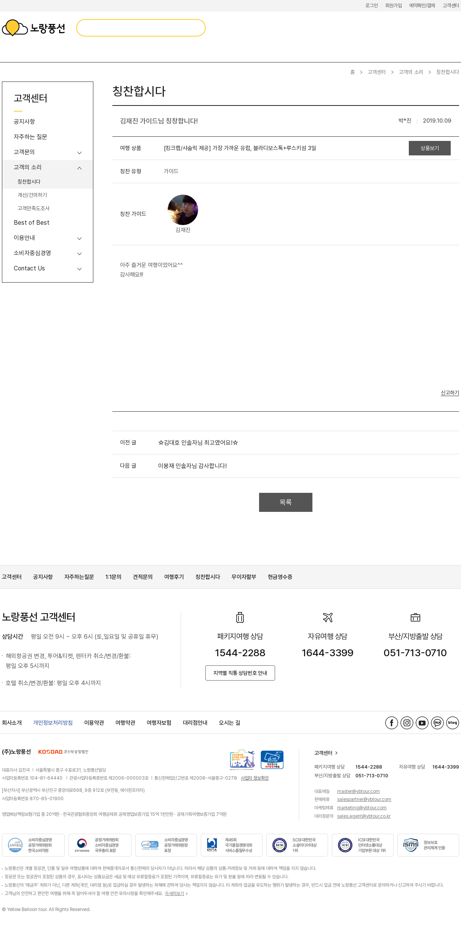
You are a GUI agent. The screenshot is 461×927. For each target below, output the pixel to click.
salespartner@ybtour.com (364, 799)
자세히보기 (174, 893)
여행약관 (125, 722)
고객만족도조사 (34, 208)
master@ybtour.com (358, 791)
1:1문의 (114, 577)
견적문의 (143, 577)
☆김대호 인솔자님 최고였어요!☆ (198, 442)
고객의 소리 (411, 72)
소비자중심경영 (32, 253)
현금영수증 (280, 577)
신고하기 (450, 393)
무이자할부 (244, 577)
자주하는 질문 (30, 137)
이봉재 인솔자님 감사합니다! (192, 466)
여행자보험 (159, 722)
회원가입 (393, 5)
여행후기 (174, 577)
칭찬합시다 (29, 182)
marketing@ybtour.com (362, 807)
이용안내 (24, 237)
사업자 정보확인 (255, 778)
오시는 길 (229, 722)
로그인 (371, 5)
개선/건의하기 (32, 195)
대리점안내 (195, 722)
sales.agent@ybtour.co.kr (364, 816)
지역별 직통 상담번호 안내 (240, 673)
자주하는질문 (79, 577)
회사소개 (12, 722)
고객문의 (24, 152)
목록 (286, 502)
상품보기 (430, 148)
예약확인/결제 (422, 5)
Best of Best (32, 222)
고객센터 (451, 5)
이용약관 (94, 722)
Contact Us (29, 268)
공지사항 (24, 121)
